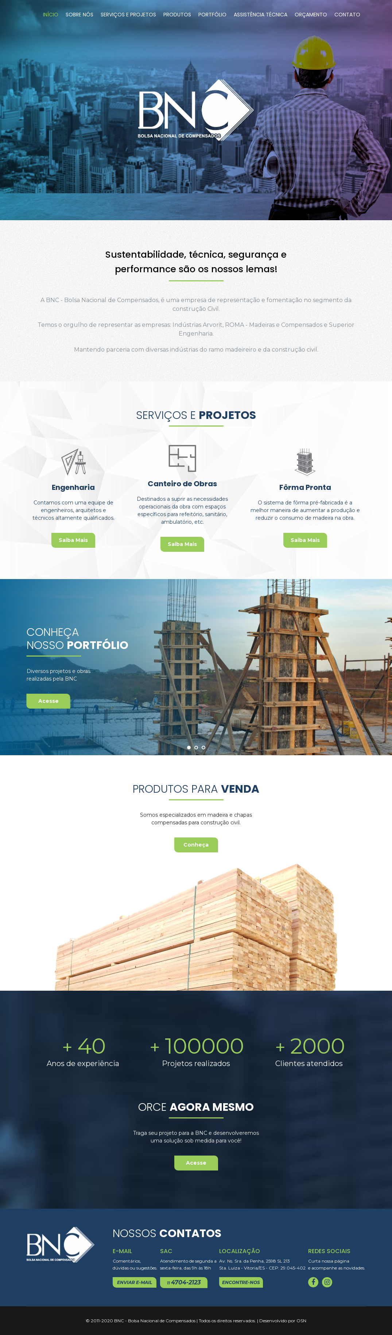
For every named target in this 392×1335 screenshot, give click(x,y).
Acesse (48, 701)
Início (50, 14)
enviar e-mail (134, 1282)
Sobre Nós (79, 14)
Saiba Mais (73, 540)
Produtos (177, 14)
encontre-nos (241, 1282)
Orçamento (311, 14)
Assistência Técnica (260, 14)
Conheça (196, 844)
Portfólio (212, 14)
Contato (347, 14)
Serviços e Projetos (128, 14)
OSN (301, 1320)
